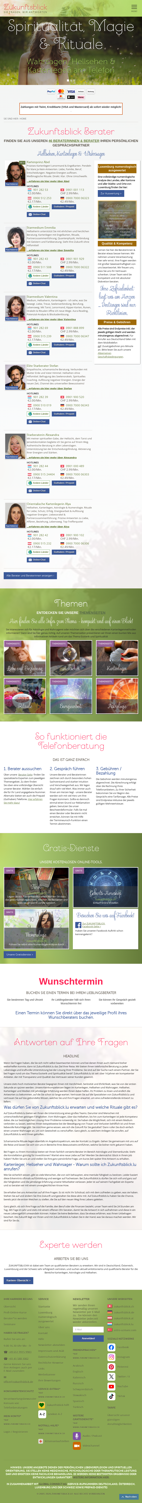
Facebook (123, 1347)
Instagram (123, 1357)
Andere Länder (41, 206)
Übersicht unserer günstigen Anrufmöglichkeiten (119, 1419)
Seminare (10, 1324)
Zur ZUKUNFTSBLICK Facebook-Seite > (93, 925)
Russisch (78, 1383)
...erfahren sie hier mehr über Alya (48, 526)
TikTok (121, 1396)
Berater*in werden (15, 1318)
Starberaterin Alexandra (43, 435)
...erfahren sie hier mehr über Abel (48, 181)
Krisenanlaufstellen (57, 1441)
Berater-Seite (25, 774)
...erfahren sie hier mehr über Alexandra (52, 457)
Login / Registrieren (16, 1432)
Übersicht (10, 1306)
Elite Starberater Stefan (42, 366)
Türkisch (78, 1407)
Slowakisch (79, 1395)
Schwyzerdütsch (83, 1389)
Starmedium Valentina (42, 296)
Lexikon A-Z (55, 1414)
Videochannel (91, 1445)
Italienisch (79, 1377)
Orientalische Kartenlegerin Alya (49, 504)
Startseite (44, 1306)
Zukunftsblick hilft (58, 1405)
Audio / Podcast (92, 1436)
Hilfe (41, 1339)
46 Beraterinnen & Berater (73, 141)
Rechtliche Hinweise (50, 1362)
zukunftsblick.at (123, 1318)
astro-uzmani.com (125, 1330)
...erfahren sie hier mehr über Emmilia (50, 250)
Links (41, 1368)
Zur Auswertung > (111, 193)
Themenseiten (92, 613)
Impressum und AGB (51, 1351)
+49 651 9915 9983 (20, 1352)
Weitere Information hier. (91, 1477)
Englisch (78, 1371)
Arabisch (78, 1365)
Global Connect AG (53, 1483)
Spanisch (78, 1401)
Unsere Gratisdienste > (19, 954)
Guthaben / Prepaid (64, 206)
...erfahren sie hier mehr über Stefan (49, 388)
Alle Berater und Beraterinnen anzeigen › (30, 575)
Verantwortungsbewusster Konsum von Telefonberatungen (20, 1403)
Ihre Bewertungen (49, 1380)
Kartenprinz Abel (38, 162)
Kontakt (43, 1333)
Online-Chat (40, 214)
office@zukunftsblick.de (18, 1382)
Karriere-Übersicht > (18, 1280)
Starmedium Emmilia (41, 227)
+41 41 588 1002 (18, 1358)
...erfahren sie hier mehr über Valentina (51, 319)
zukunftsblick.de (124, 1312)
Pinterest (122, 1367)
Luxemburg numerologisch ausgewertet (47, 1317)
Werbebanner (46, 1374)
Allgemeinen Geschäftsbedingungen (110, 354)
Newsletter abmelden (51, 1345)
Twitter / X (123, 1376)
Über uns (44, 1327)
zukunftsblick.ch (124, 1306)
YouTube (122, 1386)
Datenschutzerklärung (52, 1357)
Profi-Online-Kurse (15, 1312)
